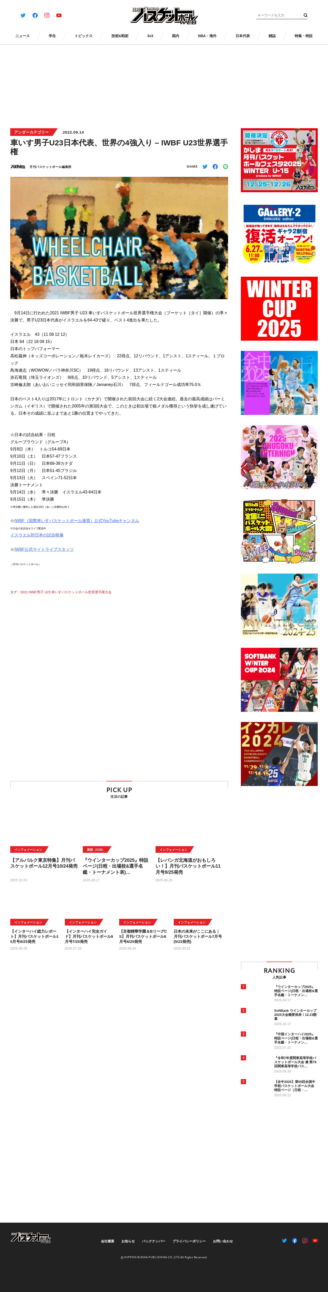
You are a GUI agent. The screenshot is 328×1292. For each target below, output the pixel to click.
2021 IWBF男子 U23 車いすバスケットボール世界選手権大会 (65, 597)
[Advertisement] (164, 83)
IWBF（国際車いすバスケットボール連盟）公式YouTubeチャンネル (76, 526)
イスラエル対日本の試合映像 (37, 540)
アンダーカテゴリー (31, 132)
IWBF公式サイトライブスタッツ (44, 554)
